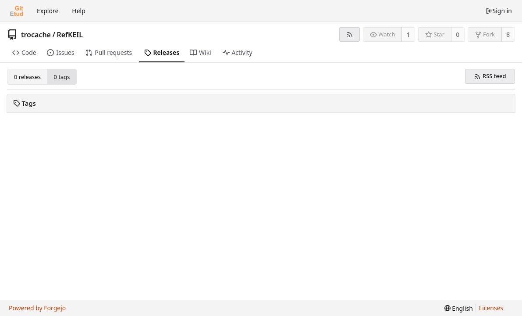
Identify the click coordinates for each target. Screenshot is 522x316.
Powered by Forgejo (37, 308)
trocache (36, 34)
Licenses (491, 308)
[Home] (16, 11)
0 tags (62, 77)
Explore (47, 11)
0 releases (27, 77)
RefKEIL (70, 34)
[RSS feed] (349, 34)
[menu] (458, 308)
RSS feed (490, 76)
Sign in (499, 11)
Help (78, 11)
